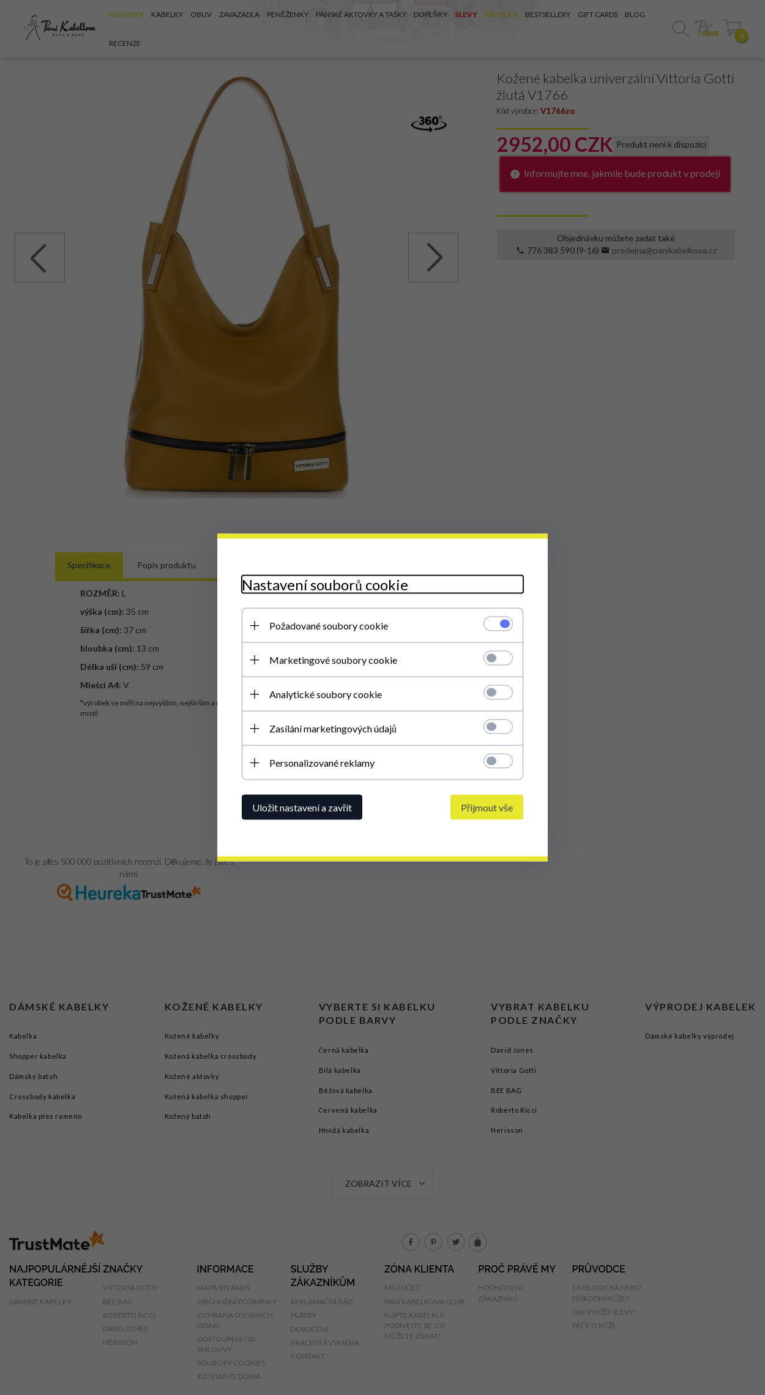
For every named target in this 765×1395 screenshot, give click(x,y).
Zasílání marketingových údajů (333, 728)
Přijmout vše (487, 807)
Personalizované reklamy (322, 763)
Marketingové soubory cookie (333, 660)
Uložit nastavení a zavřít (302, 807)
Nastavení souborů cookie (325, 584)
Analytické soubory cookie (325, 694)
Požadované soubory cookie (328, 625)
